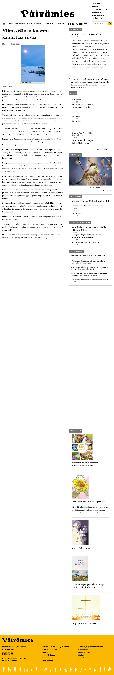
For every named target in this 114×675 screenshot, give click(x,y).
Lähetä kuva (106, 191)
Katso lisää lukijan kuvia (100, 187)
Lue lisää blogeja (104, 149)
